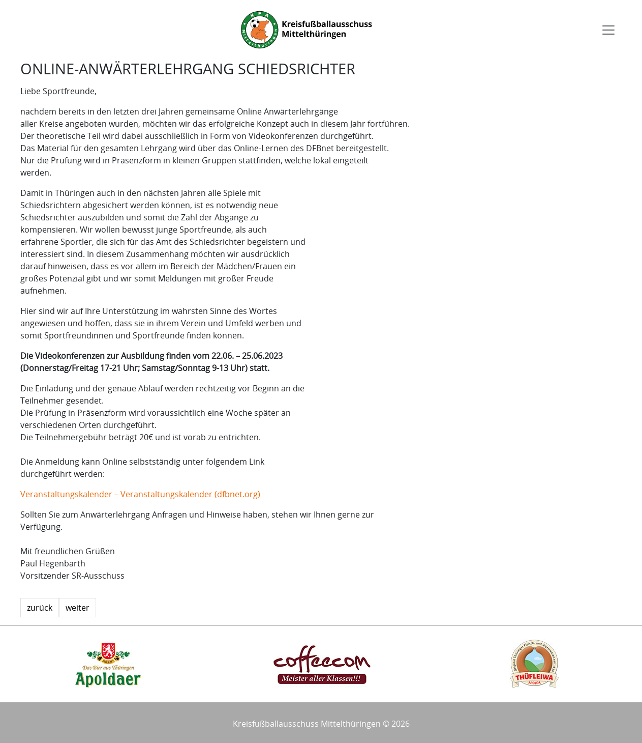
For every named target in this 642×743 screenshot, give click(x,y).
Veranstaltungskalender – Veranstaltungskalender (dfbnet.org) (140, 494)
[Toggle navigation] (608, 30)
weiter (77, 607)
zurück (39, 607)
